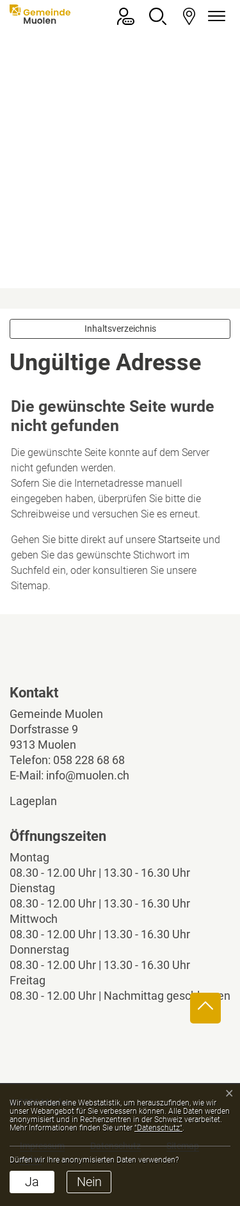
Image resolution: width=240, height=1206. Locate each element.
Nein (89, 1181)
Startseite (179, 540)
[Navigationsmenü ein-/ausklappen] (214, 16)
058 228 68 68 (89, 760)
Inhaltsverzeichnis (120, 328)
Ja (32, 1181)
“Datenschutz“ (158, 1127)
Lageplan (44, 801)
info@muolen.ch (87, 775)
